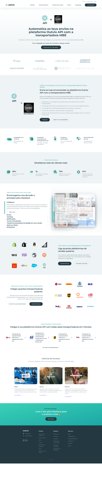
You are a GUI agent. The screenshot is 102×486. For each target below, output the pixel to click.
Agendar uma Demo (42, 474)
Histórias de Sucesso (57, 5)
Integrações (78, 5)
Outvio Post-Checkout (44, 457)
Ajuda (69, 468)
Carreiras (55, 459)
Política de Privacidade (56, 464)
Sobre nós (56, 456)
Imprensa (55, 461)
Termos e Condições (56, 468)
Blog (69, 456)
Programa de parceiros (56, 472)
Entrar (84, 1)
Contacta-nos (90, 1)
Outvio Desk (43, 460)
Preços (69, 5)
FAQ (95, 1)
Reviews (70, 466)
